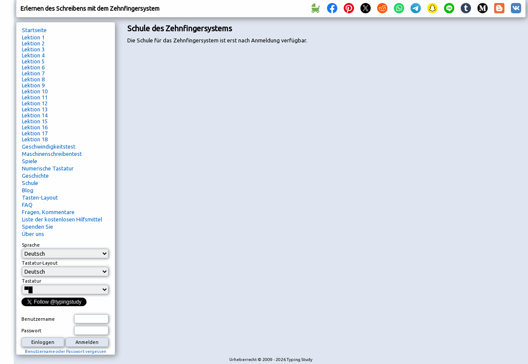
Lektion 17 (35, 133)
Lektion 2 (33, 43)
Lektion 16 (35, 127)
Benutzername (38, 319)
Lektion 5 (33, 61)
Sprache (31, 245)
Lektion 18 (35, 139)
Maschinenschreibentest (52, 154)
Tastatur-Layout (40, 263)
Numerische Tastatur (48, 168)
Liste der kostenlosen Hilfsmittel (62, 219)
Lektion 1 (33, 37)
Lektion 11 (35, 97)
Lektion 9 (33, 85)
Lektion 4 (33, 55)
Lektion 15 (35, 121)
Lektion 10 (35, 91)
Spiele (29, 161)
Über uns (33, 234)
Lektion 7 (33, 73)
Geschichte (35, 176)
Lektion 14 (35, 115)
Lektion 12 (35, 103)
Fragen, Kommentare (48, 212)
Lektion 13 (35, 109)
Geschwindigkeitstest (48, 146)
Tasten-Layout (40, 197)
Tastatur (31, 280)
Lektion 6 (33, 67)
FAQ (27, 205)
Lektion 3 (33, 49)
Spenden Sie (37, 227)
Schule (30, 183)
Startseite (34, 30)
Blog (27, 190)
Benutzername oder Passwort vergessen (65, 351)
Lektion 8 (33, 79)
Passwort (31, 330)
